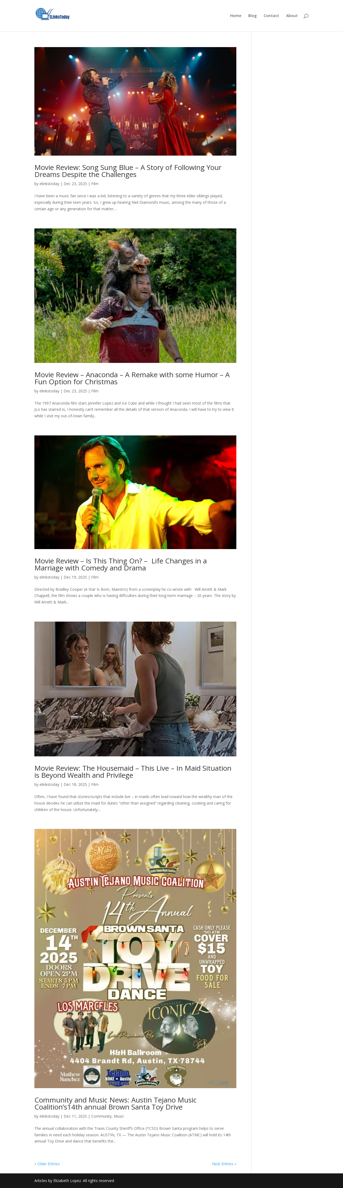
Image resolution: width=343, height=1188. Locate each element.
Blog (252, 16)
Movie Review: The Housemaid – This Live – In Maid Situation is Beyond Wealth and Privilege (132, 771)
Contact (271, 16)
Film (95, 183)
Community (101, 1116)
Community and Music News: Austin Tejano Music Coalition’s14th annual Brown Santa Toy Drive (115, 1103)
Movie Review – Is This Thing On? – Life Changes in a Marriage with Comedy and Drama (120, 564)
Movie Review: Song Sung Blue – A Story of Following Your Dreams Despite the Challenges (127, 170)
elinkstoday (49, 183)
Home (235, 16)
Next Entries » (224, 1163)
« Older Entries (47, 1163)
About (292, 16)
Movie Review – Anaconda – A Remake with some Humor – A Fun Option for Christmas (132, 378)
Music (119, 1116)
